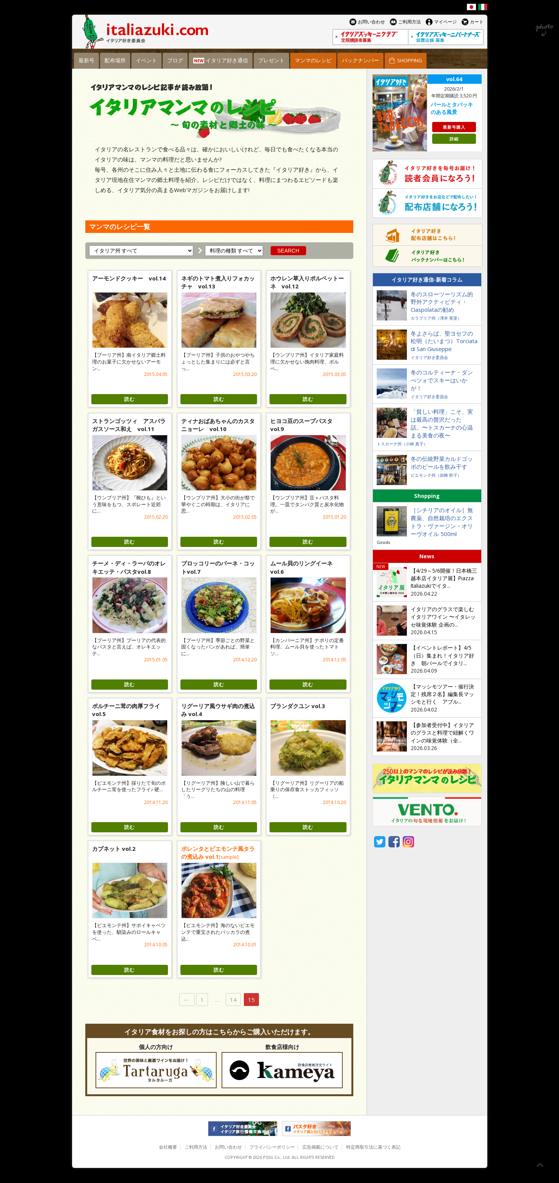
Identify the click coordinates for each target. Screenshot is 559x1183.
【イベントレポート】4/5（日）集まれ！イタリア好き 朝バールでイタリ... (442, 655)
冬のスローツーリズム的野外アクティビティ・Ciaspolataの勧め (442, 302)
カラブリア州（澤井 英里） (436, 318)
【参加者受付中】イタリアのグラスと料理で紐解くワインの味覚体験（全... (442, 733)
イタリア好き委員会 (429, 357)
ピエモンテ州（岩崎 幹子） (436, 475)
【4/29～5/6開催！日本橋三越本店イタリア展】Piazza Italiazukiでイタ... (444, 578)
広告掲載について (320, 1147)
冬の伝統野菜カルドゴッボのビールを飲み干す (442, 462)
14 (233, 999)
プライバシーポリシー (272, 1147)
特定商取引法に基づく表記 (373, 1147)
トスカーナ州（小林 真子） (402, 444)
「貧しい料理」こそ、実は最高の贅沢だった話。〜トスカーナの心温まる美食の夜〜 (442, 423)
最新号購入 (454, 127)
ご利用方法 (196, 1147)
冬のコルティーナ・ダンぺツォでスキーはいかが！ (442, 380)
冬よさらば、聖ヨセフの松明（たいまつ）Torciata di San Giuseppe (444, 341)
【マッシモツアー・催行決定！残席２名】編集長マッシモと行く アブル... (442, 694)
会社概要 (168, 1147)
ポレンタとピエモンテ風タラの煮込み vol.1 (218, 852)
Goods (383, 542)
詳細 (454, 139)
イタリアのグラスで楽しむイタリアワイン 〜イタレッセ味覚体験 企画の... (443, 617)
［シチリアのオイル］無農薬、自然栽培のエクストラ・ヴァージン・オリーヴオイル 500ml (442, 522)
